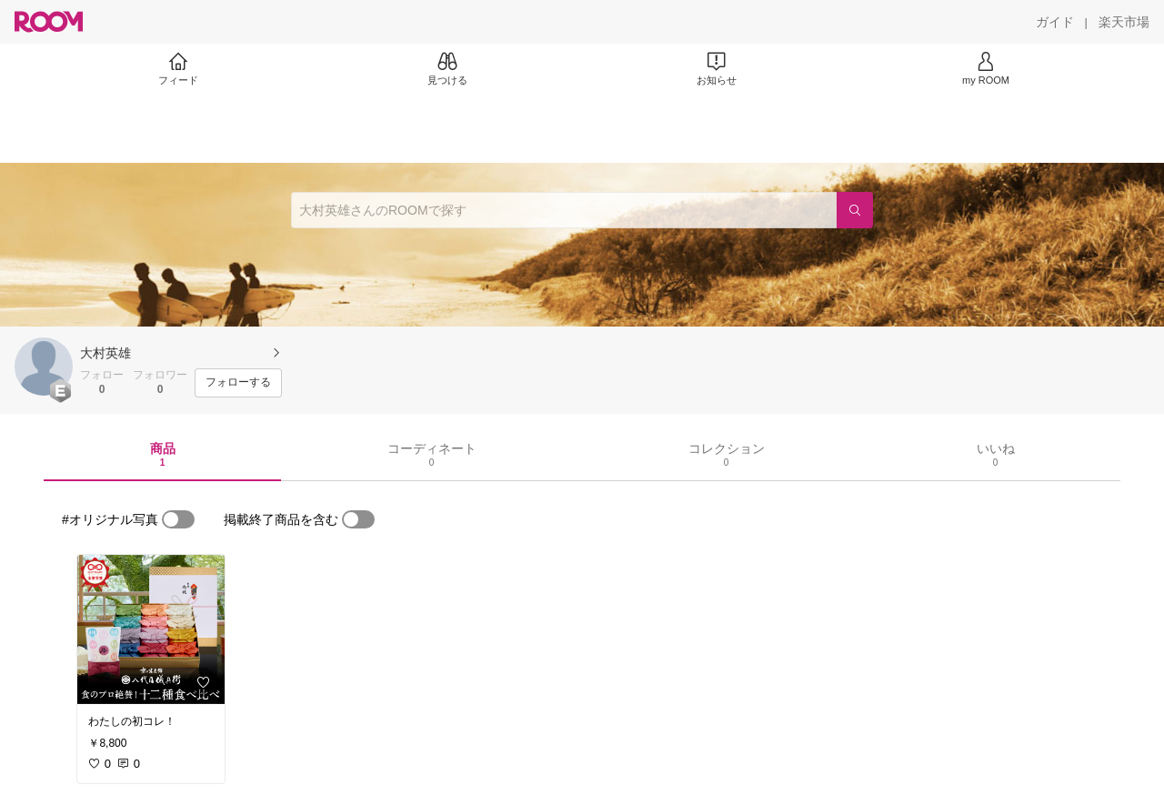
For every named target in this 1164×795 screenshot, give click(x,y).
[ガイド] (1055, 22)
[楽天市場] (1124, 22)
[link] (151, 629)
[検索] (855, 210)
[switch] (178, 519)
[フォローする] (238, 383)
